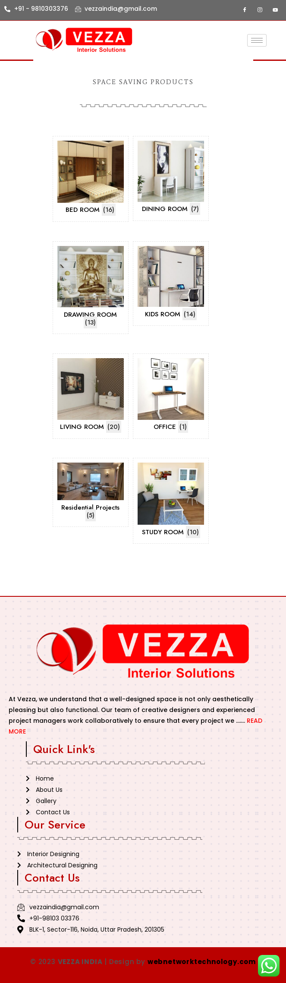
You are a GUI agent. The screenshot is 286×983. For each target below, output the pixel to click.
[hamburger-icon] (257, 40)
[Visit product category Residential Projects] (90, 492)
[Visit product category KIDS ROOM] (171, 283)
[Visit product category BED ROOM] (90, 179)
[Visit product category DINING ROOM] (171, 178)
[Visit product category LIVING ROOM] (90, 396)
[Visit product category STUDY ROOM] (171, 501)
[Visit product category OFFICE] (171, 396)
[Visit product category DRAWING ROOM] (90, 288)
